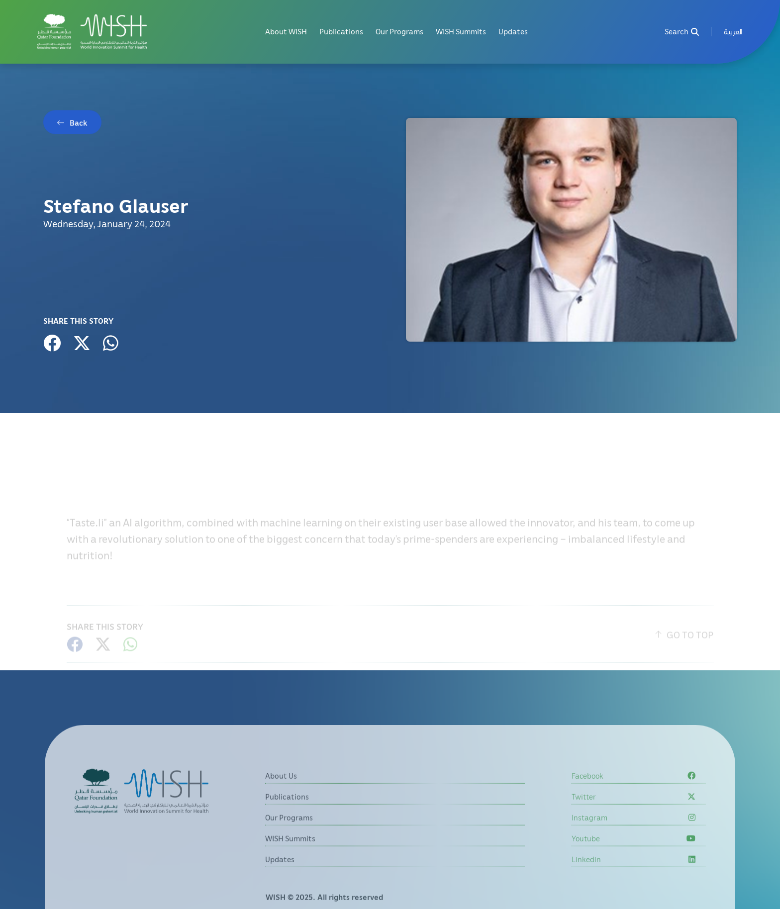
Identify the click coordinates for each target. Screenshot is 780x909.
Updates (513, 31)
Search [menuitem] (682, 31)
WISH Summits (461, 31)
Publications (341, 31)
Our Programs (399, 31)
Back (79, 124)
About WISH (286, 31)
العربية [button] (733, 31)
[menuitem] (733, 31)
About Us (281, 791)
